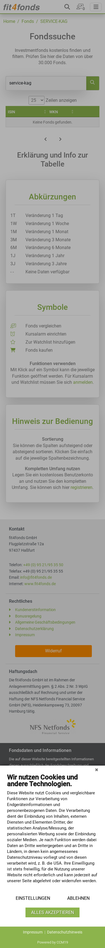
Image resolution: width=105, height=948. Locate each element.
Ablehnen (78, 898)
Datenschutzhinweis (64, 932)
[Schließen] (96, 770)
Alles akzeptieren (52, 912)
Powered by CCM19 (52, 942)
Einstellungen (33, 898)
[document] (52, 832)
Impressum (33, 932)
